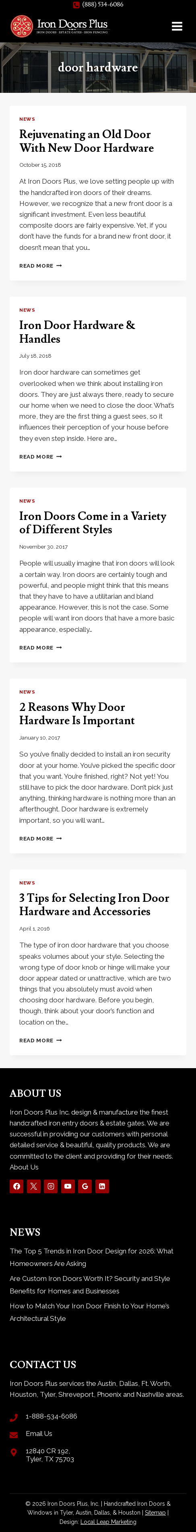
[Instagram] (51, 1186)
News (27, 119)
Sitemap (155, 1512)
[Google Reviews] (85, 1186)
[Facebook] (16, 1186)
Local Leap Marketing (108, 1522)
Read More (40, 265)
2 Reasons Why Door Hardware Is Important (77, 714)
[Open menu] (176, 26)
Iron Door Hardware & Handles (77, 332)
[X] (34, 1186)
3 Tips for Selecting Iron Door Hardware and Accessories (94, 905)
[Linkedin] (102, 1186)
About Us (24, 1167)
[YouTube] (68, 1186)
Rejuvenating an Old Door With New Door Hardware (86, 141)
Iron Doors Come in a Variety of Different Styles (92, 523)
